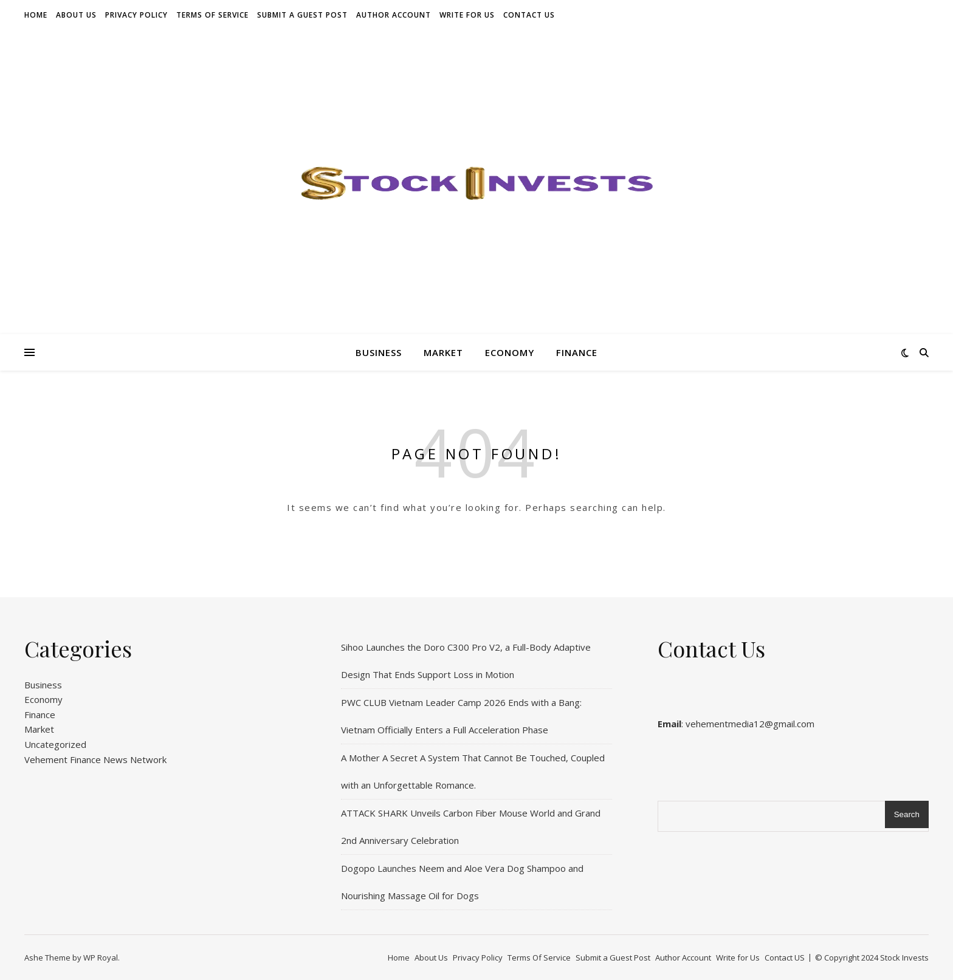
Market (443, 352)
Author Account (393, 15)
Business (379, 352)
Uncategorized (55, 744)
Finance (576, 352)
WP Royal (100, 957)
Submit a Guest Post (302, 15)
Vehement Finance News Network (95, 759)
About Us (76, 15)
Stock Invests (904, 957)
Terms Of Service (212, 15)
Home (35, 15)
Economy (509, 352)
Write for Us (467, 15)
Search (907, 814)
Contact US (529, 15)
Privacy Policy (136, 15)
